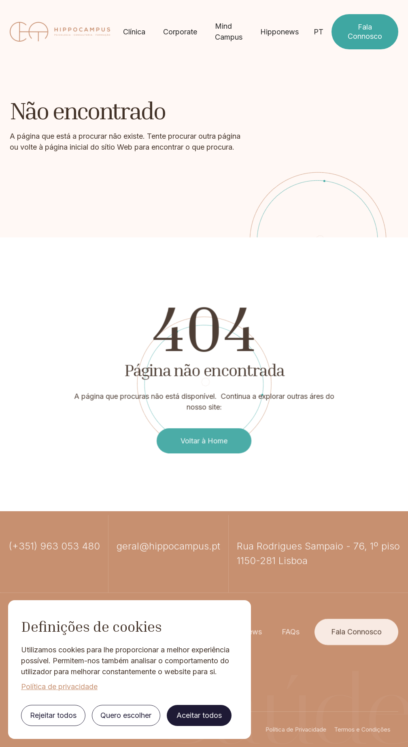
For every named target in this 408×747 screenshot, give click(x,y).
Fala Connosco (365, 31)
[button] (318, 31)
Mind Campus (228, 31)
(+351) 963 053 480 (54, 580)
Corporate (180, 32)
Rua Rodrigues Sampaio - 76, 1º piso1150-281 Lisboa (318, 587)
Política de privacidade (59, 686)
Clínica (134, 32)
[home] (60, 32)
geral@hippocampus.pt (168, 580)
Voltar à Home (204, 428)
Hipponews (279, 32)
